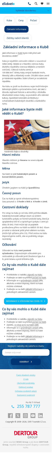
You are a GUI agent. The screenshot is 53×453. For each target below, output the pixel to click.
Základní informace (16, 29)
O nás (25, 379)
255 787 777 (29, 3)
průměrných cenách (29, 280)
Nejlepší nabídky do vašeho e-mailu (26, 345)
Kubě (20, 53)
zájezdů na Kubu (34, 274)
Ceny (21, 20)
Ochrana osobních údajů (26, 391)
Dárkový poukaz (26, 387)
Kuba (9, 20)
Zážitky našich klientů (18, 38)
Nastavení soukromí (26, 395)
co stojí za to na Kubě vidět (26, 324)
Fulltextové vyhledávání (36, 3)
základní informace (33, 289)
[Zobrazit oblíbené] (42, 3)
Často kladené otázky (25, 375)
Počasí (33, 20)
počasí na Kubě (39, 277)
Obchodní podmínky (26, 383)
